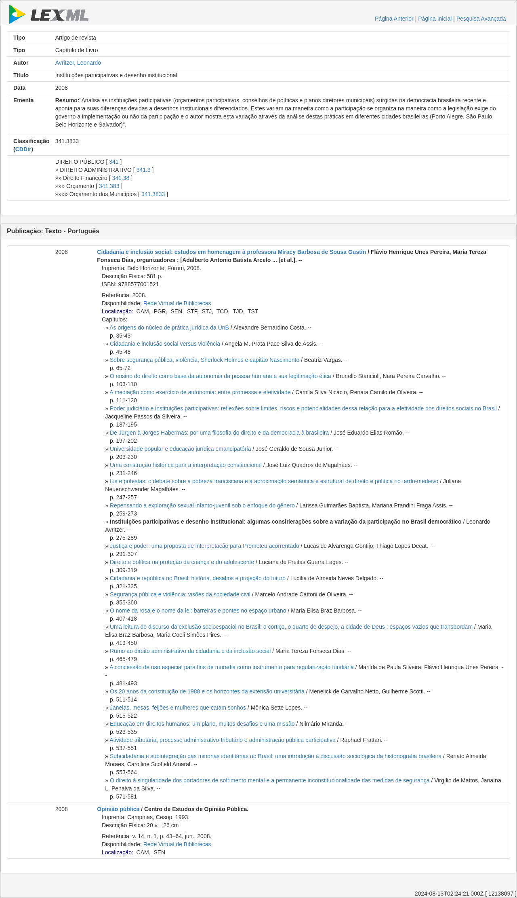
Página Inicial (435, 18)
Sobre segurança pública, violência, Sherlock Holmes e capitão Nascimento (204, 360)
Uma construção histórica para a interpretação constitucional (186, 465)
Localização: (117, 311)
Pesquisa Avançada (481, 18)
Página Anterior (394, 18)
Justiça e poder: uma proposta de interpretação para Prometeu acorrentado (204, 546)
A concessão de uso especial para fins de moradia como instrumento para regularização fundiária (231, 667)
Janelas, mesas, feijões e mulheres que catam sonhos (178, 707)
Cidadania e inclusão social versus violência (165, 343)
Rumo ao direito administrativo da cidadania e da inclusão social (190, 651)
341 (113, 161)
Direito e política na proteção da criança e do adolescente (182, 562)
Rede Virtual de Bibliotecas (177, 303)
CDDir (23, 149)
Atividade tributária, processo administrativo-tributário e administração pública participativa (222, 740)
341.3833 (153, 194)
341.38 (121, 178)
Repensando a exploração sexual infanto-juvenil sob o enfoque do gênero (202, 505)
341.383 (109, 186)
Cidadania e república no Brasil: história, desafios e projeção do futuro (198, 578)
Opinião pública (118, 809)
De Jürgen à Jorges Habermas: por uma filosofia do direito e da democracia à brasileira (219, 432)
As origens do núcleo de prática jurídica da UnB (169, 327)
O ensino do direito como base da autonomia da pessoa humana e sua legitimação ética (220, 376)
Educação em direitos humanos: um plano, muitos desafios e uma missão (202, 724)
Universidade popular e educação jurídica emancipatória (180, 449)
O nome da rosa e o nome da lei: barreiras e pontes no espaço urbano (198, 610)
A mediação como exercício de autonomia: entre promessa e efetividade (199, 392)
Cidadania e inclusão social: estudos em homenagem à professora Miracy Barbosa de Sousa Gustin (231, 252)
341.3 (144, 170)
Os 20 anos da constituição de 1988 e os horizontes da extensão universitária (207, 691)
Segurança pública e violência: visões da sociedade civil (180, 594)
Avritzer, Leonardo (78, 62)
